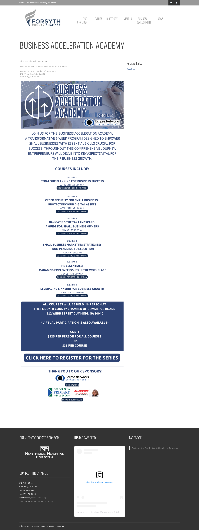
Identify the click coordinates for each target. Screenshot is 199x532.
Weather (131, 69)
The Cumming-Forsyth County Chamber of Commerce (155, 448)
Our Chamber (82, 20)
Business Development (143, 20)
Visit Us (128, 19)
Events (98, 19)
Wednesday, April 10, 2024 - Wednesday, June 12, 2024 (43, 66)
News (160, 19)
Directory (112, 19)
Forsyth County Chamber (87, 512)
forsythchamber (107, 512)
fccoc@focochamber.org (35, 498)
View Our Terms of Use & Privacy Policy (36, 501)
